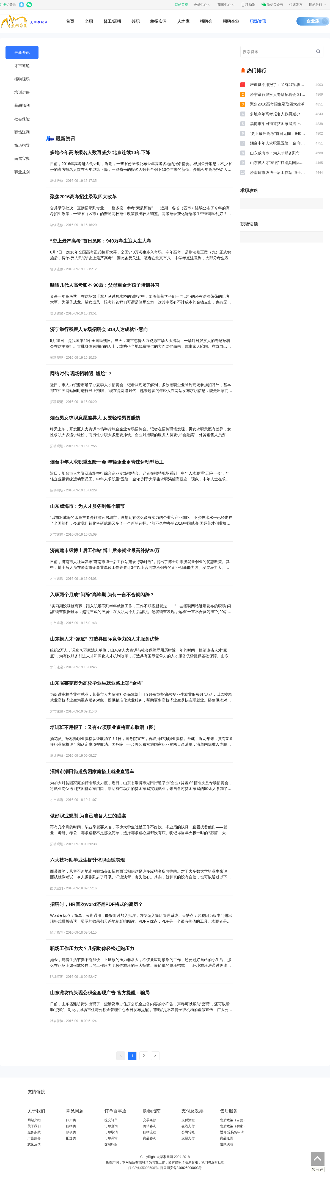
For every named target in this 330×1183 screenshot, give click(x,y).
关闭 (317, 1169)
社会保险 (22, 119)
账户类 (71, 1120)
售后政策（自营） (233, 1120)
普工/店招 (112, 21)
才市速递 (22, 65)
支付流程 (188, 1120)
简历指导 (22, 145)
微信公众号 (272, 5)
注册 (3, 5)
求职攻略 (249, 190)
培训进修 (22, 92)
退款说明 (226, 1144)
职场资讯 (258, 21)
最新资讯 (22, 52)
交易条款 (149, 1120)
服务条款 (34, 1132)
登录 (12, 5)
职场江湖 (22, 132)
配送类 (71, 1138)
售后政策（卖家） (233, 1126)
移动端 (248, 5)
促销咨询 (149, 1126)
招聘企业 (231, 21)
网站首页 (181, 5)
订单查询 (111, 1126)
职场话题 (249, 224)
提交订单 (111, 1120)
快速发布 (295, 5)
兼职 (135, 21)
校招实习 (158, 21)
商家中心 (226, 5)
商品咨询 (149, 1138)
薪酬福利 (22, 105)
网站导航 (318, 5)
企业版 (313, 21)
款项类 (71, 1132)
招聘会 (206, 21)
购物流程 (149, 1132)
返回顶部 (317, 1159)
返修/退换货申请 (232, 1132)
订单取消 (111, 1132)
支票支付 (188, 1138)
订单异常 (111, 1138)
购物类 (71, 1126)
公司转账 (188, 1132)
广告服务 (34, 1138)
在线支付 (188, 1126)
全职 (89, 21)
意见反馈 (34, 1144)
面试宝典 (22, 158)
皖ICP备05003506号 (143, 1168)
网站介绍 (34, 1120)
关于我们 (34, 1126)
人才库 (183, 21)
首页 (70, 21)
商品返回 (226, 1138)
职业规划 (22, 172)
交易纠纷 (111, 1144)
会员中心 (202, 5)
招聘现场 (22, 79)
